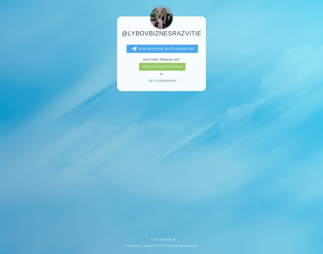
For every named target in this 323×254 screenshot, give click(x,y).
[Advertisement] (161, 161)
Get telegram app (162, 80)
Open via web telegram (162, 66)
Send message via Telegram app (162, 49)
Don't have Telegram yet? (161, 59)
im (174, 239)
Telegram (162, 239)
